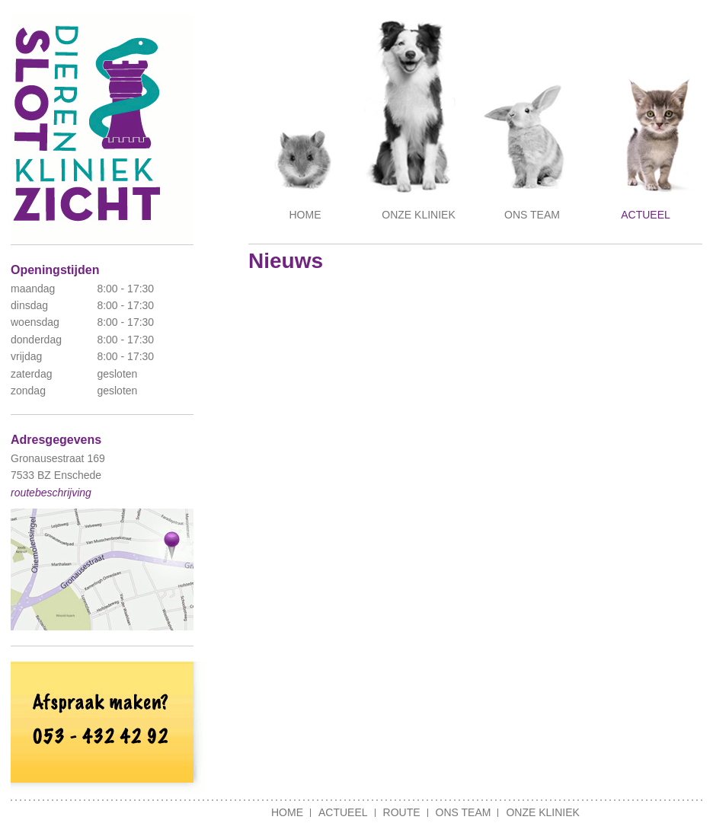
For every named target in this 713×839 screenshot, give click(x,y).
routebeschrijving (51, 492)
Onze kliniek (418, 215)
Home (305, 215)
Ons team (532, 215)
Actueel (645, 215)
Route (401, 812)
